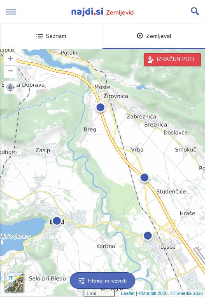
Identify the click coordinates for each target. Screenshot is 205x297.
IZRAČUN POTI (175, 59)
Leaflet (128, 293)
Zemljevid (154, 36)
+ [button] (10, 59)
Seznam (51, 36)
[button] (10, 87)
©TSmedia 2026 (186, 293)
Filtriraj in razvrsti (103, 281)
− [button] (10, 72)
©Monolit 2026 (153, 293)
